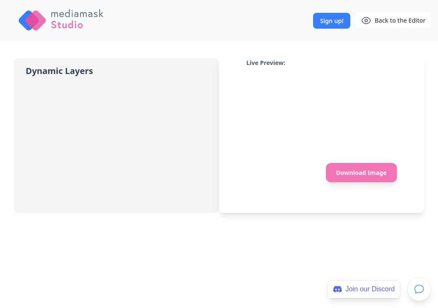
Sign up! (331, 21)
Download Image (361, 173)
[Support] (419, 289)
